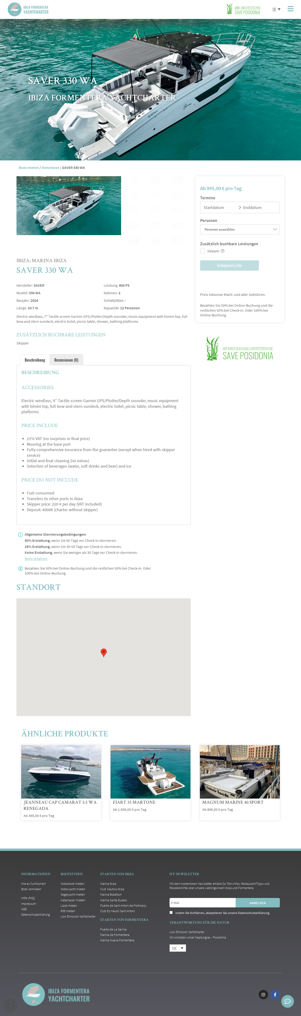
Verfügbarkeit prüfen (229, 265)
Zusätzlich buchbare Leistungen (229, 243)
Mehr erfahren (36, 558)
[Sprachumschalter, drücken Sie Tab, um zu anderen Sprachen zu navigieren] (275, 9)
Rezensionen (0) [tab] (66, 360)
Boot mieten (29, 167)
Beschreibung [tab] (35, 360)
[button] (10, 1005)
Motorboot (50, 167)
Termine (207, 197)
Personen (208, 220)
